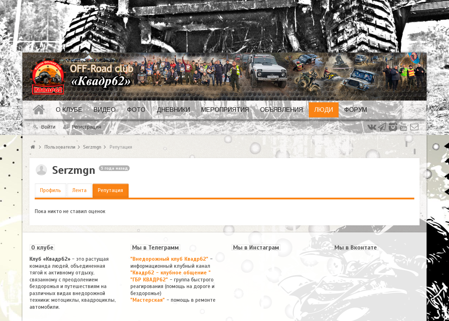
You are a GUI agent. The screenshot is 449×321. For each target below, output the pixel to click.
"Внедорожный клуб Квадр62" (170, 259)
